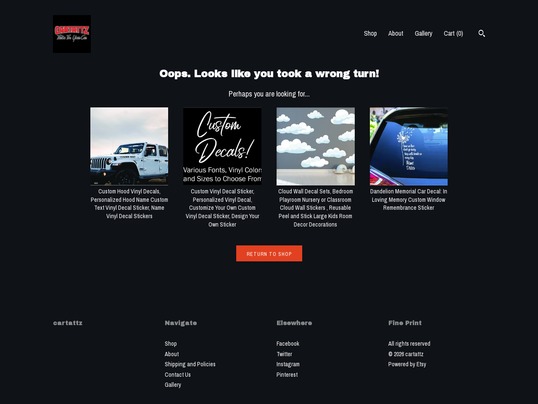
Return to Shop (269, 254)
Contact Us (178, 374)
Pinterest (287, 374)
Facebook (288, 343)
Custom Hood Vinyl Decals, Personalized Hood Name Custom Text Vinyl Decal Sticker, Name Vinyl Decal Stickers (129, 200)
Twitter (284, 354)
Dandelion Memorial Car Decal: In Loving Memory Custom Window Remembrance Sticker (409, 196)
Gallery (424, 33)
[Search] (482, 34)
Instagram (288, 364)
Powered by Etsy (407, 364)
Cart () (453, 33)
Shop (370, 33)
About (396, 33)
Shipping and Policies (190, 364)
